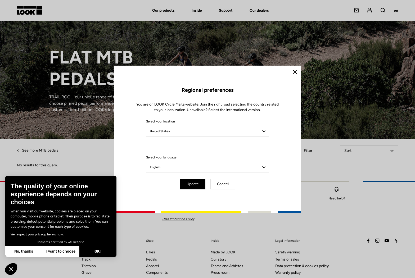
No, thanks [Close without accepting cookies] (23, 251)
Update (193, 184)
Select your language (161, 157)
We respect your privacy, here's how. (37, 234)
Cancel (223, 184)
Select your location (160, 121)
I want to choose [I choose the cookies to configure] (60, 251)
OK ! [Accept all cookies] (97, 251)
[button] (11, 269)
